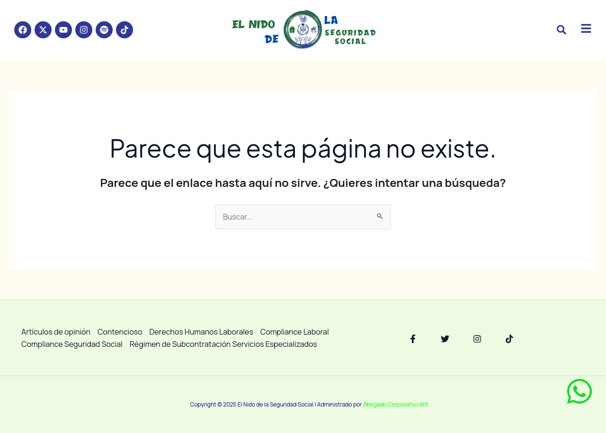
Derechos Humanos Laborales (202, 332)
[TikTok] (509, 339)
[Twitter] (445, 339)
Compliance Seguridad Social (72, 344)
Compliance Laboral (294, 332)
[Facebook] (413, 339)
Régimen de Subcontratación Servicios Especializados (223, 344)
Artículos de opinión (55, 332)
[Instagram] (477, 339)
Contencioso (120, 332)
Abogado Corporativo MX (395, 404)
